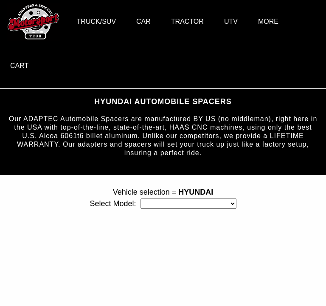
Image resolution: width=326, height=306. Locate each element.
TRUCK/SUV (96, 21)
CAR (143, 21)
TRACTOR (187, 21)
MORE (268, 21)
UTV (231, 21)
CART (19, 65)
